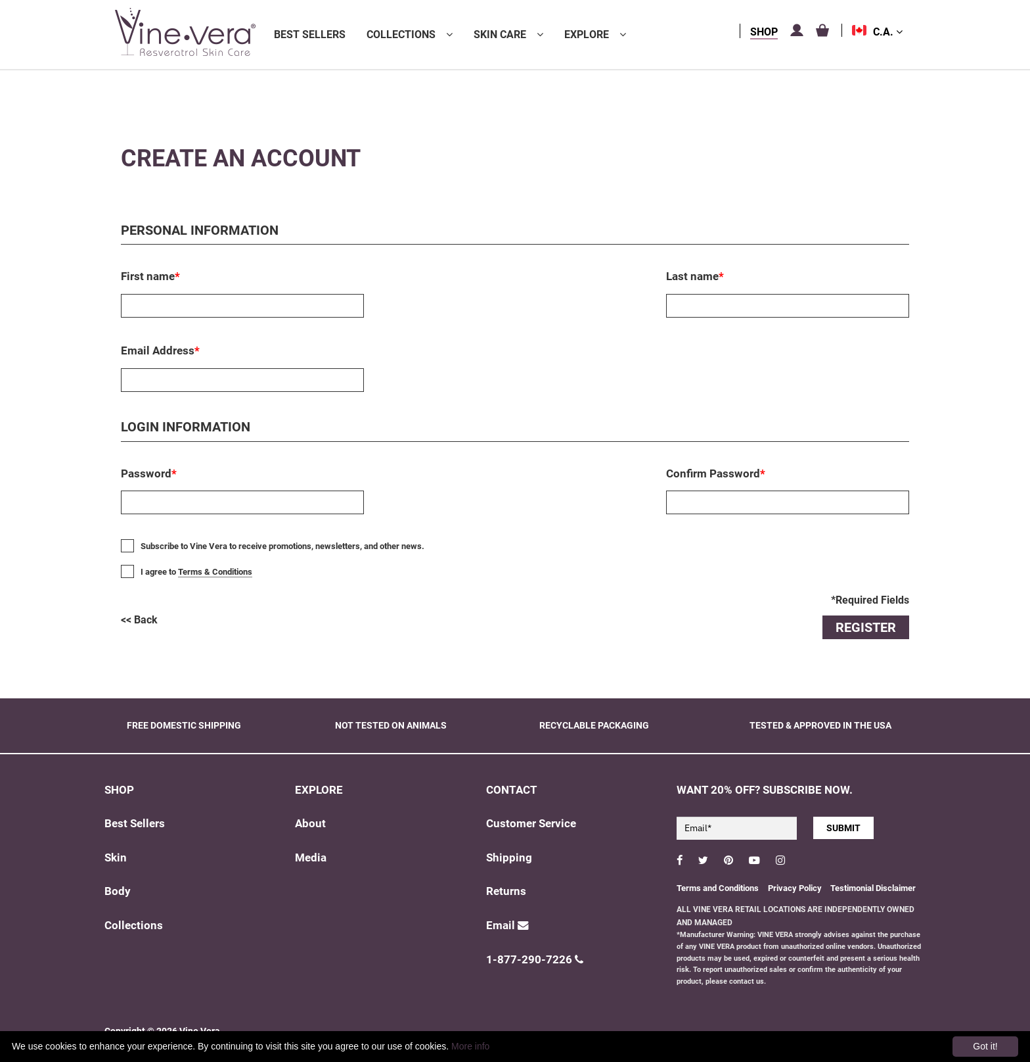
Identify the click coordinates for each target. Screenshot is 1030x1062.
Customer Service (531, 823)
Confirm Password (715, 473)
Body (117, 891)
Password (149, 473)
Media (310, 858)
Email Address (160, 350)
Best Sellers (310, 34)
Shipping (509, 858)
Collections (401, 34)
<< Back (139, 620)
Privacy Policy (796, 888)
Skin (115, 858)
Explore (586, 34)
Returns (506, 891)
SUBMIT (843, 828)
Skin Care (500, 34)
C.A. (888, 32)
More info (470, 1046)
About (310, 823)
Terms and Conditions (718, 888)
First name (150, 276)
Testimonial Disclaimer (873, 888)
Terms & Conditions (215, 572)
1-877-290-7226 (534, 959)
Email (507, 925)
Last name (695, 276)
